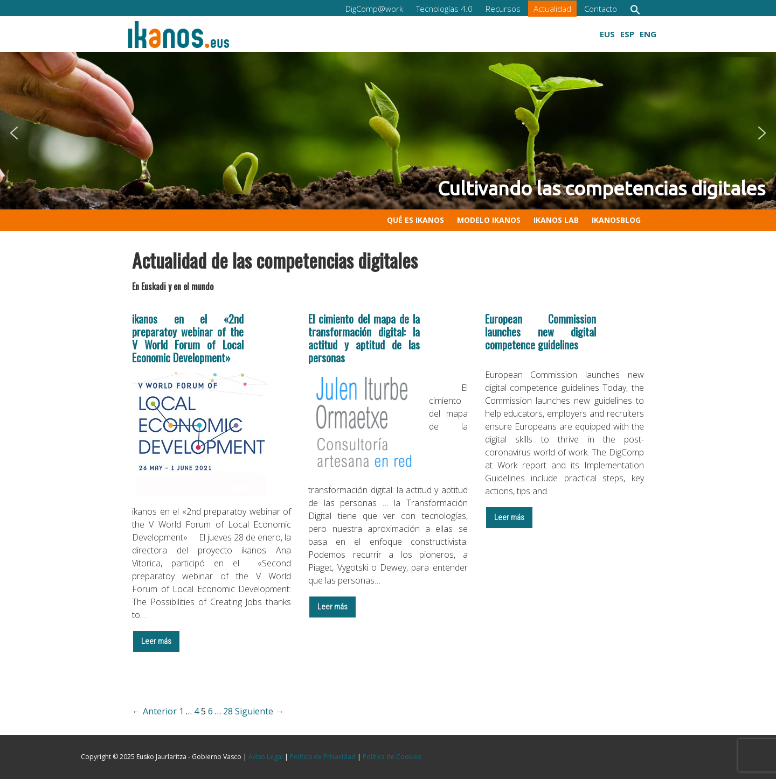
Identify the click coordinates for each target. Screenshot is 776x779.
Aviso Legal (265, 756)
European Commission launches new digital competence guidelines (541, 332)
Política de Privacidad (323, 756)
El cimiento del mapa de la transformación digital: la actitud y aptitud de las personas (364, 338)
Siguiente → (259, 711)
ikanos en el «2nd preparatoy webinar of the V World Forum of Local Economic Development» (188, 338)
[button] (635, 9)
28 (228, 711)
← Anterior (154, 711)
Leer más (156, 641)
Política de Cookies (392, 756)
